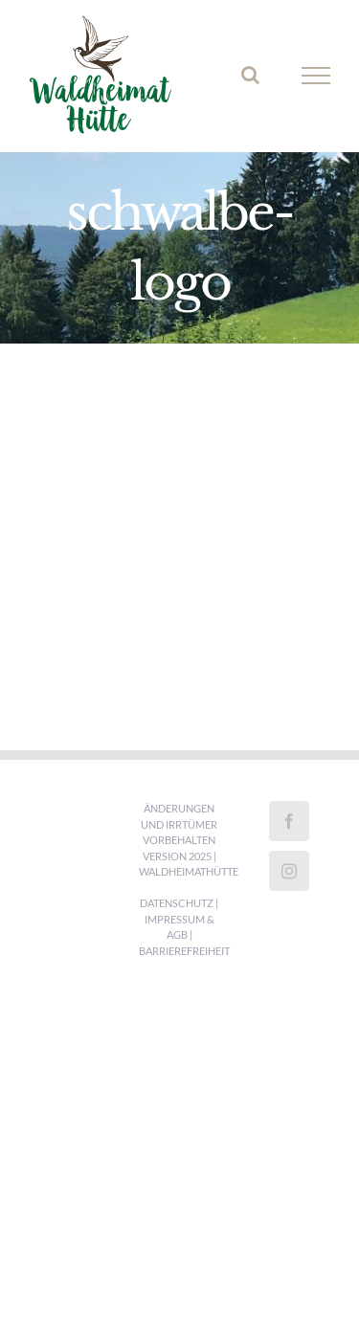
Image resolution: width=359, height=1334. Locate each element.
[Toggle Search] (250, 74)
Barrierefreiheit (184, 951)
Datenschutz (176, 903)
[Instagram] (289, 871)
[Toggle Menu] (316, 75)
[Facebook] (289, 821)
